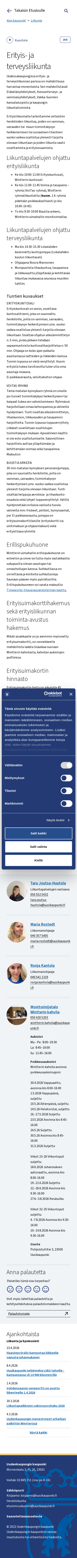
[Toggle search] (66, 11)
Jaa (65, 40)
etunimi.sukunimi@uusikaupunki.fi (31, 1506)
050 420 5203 (39, 1017)
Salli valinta (38, 846)
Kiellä (38, 860)
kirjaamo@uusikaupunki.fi (39, 1495)
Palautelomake (38, 1313)
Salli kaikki (38, 833)
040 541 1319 (39, 977)
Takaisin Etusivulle (26, 11)
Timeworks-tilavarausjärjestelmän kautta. (37, 590)
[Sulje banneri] (70, 694)
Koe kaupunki (16, 20)
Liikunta (36, 20)
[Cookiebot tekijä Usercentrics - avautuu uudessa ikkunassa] (46, 694)
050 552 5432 (39, 894)
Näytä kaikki (38, 1432)
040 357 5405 (39, 935)
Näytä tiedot (55, 820)
